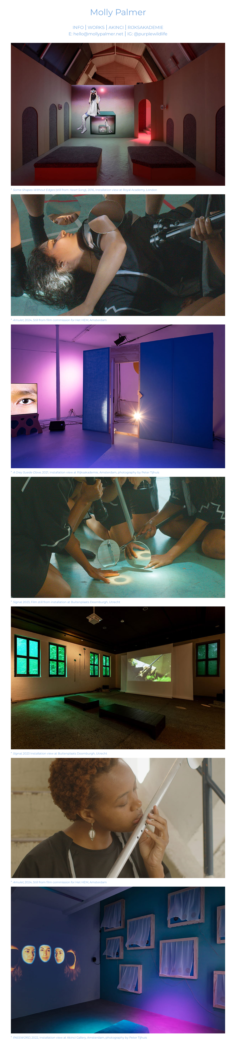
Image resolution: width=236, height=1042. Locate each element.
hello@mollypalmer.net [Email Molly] (98, 33)
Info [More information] (78, 27)
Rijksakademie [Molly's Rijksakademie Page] (145, 27)
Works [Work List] (96, 27)
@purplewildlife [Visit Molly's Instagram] (150, 33)
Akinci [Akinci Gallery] (116, 27)
